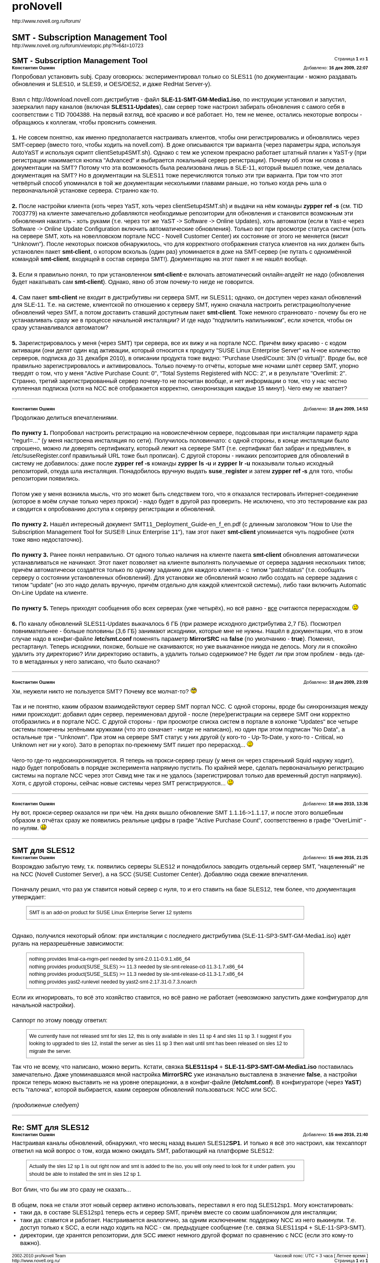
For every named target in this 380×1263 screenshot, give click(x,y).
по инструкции (263, 99)
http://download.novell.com (67, 99)
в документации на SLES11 (126, 175)
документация (336, 889)
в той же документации (131, 183)
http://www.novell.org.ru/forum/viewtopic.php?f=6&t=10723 (77, 46)
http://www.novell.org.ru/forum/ (46, 21)
